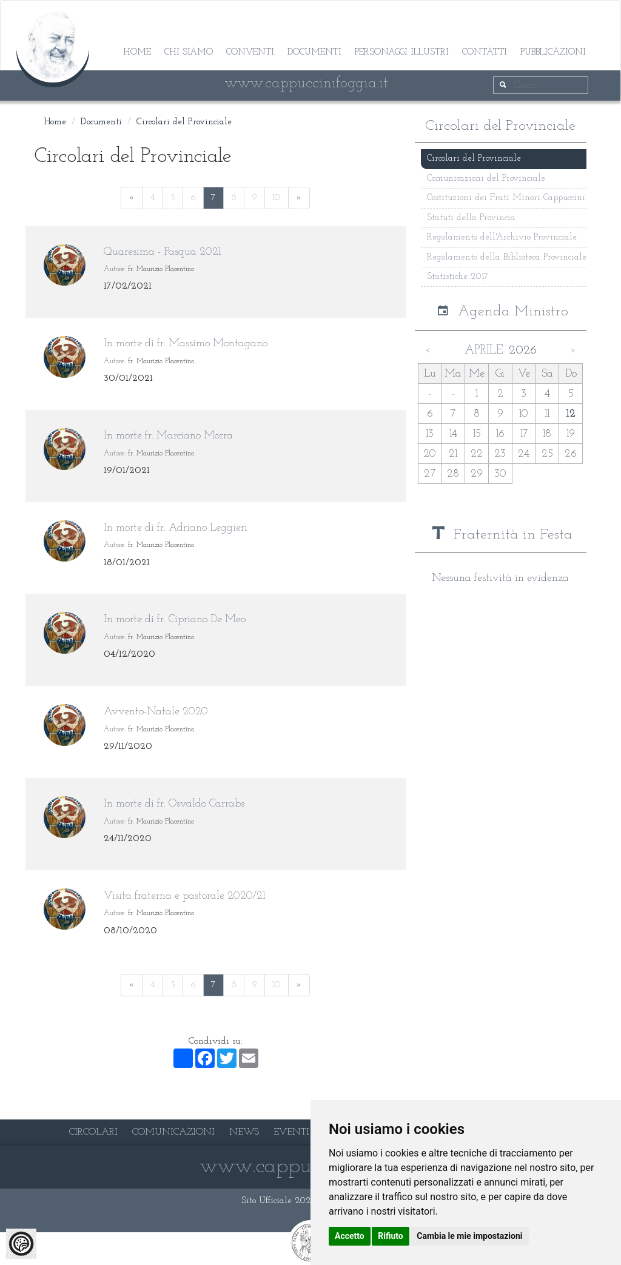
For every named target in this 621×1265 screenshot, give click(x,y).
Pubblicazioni (553, 52)
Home (137, 52)
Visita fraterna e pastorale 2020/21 (184, 896)
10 (276, 198)
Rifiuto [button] (390, 1236)
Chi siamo (188, 52)
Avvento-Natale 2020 (156, 711)
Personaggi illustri (402, 52)
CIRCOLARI (93, 1132)
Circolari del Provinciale (184, 122)
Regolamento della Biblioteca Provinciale (506, 257)
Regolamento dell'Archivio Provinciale (502, 237)
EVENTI (291, 1132)
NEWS (244, 1132)
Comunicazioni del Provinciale (486, 178)
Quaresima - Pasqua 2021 (162, 252)
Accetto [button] (349, 1236)
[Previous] (132, 198)
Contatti (484, 52)
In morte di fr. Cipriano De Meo (175, 619)
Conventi (250, 52)
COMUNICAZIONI (173, 1132)
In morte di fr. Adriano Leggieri (175, 528)
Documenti (314, 52)
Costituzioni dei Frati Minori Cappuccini (506, 198)
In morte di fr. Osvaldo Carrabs (174, 804)
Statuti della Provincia (471, 218)
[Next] (299, 198)
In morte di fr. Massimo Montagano (185, 343)
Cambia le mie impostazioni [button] (469, 1236)
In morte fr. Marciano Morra (168, 435)
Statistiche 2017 (457, 276)
